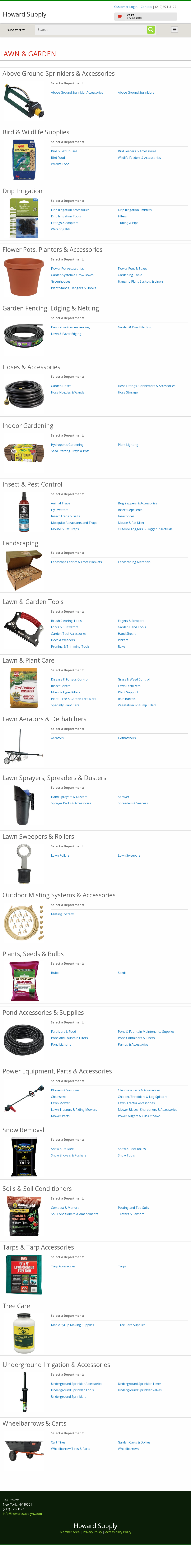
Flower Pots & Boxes (132, 268)
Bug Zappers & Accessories (137, 503)
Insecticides (126, 516)
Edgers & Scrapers (131, 621)
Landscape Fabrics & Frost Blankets (76, 562)
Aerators (57, 738)
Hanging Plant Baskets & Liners (141, 281)
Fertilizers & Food (63, 1031)
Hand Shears (127, 633)
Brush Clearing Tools (66, 621)
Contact (146, 7)
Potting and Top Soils (133, 1208)
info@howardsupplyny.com (22, 1514)
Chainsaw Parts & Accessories (139, 1090)
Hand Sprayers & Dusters (69, 797)
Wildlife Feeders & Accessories (139, 158)
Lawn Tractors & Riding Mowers (74, 1109)
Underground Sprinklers (68, 1396)
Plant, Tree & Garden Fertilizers (73, 699)
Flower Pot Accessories (67, 268)
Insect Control (61, 686)
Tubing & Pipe (128, 223)
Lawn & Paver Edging (66, 334)
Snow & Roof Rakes (132, 1149)
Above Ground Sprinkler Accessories (77, 92)
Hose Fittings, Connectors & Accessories (146, 386)
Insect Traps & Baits (65, 516)
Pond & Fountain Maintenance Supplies (146, 1031)
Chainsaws (58, 1097)
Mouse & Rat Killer (131, 523)
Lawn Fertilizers (129, 686)
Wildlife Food (60, 164)
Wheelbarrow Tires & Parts (70, 1449)
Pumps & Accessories (133, 1044)
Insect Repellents (130, 510)
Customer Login (125, 7)
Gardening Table (130, 275)
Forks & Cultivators (64, 627)
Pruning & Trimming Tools (70, 646)
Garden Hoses (61, 386)
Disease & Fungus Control (69, 679)
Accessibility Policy (118, 1532)
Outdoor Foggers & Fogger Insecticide (145, 529)
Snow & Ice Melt (62, 1149)
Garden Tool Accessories (68, 633)
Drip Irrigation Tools (66, 216)
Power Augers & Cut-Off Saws (139, 1116)
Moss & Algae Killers (65, 692)
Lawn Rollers (60, 855)
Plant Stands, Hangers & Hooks (73, 288)
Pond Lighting (61, 1044)
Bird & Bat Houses (64, 151)
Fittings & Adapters (64, 223)
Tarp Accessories (63, 1266)
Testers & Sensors (131, 1214)
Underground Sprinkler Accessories (76, 1384)
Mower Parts (60, 1116)
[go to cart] (151, 16)
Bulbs (55, 973)
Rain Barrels (127, 699)
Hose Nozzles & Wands (67, 392)
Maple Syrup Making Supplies (72, 1325)
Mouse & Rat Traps (65, 529)
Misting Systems (63, 914)
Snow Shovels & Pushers (68, 1155)
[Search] (151, 30)
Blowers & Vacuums (65, 1090)
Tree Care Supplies (131, 1325)
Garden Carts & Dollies (134, 1442)
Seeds (122, 973)
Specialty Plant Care (65, 705)
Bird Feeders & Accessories (137, 151)
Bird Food (58, 158)
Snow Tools (126, 1155)
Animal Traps (60, 503)
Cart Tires (58, 1442)
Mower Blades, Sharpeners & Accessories (147, 1109)
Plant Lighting (128, 445)
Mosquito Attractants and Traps (74, 523)
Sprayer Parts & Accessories (71, 803)
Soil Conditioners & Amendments (74, 1214)
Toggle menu (174, 29)
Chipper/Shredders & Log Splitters (142, 1097)
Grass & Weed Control (134, 679)
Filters (122, 216)
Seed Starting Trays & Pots (70, 451)
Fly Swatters (59, 510)
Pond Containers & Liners (136, 1038)
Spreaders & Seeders (133, 803)
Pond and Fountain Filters (69, 1038)
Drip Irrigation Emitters (135, 210)
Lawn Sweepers (129, 855)
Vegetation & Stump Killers (137, 705)
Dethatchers (127, 738)
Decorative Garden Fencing (70, 327)
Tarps (122, 1266)
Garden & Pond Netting (134, 327)
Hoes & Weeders (63, 640)
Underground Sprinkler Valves (140, 1390)
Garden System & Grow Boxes (72, 275)
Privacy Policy (93, 1532)
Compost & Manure (65, 1208)
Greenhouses (60, 281)
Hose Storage (128, 392)
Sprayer (123, 797)
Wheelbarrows (128, 1449)
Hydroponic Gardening (67, 445)
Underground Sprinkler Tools (72, 1390)
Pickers (123, 640)
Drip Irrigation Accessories (70, 210)
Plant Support (128, 692)
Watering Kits (61, 229)
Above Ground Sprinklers (136, 92)
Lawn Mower (60, 1103)
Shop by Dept (16, 30)
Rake (121, 646)
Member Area (70, 1532)
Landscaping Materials (134, 562)
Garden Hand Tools (132, 627)
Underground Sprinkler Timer (139, 1384)
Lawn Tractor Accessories (136, 1103)
